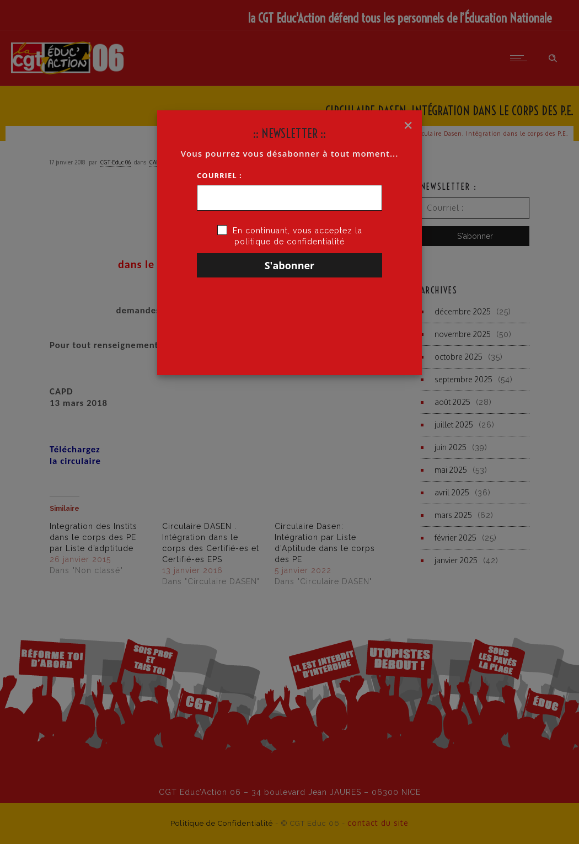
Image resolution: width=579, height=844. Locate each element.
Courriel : (219, 175)
